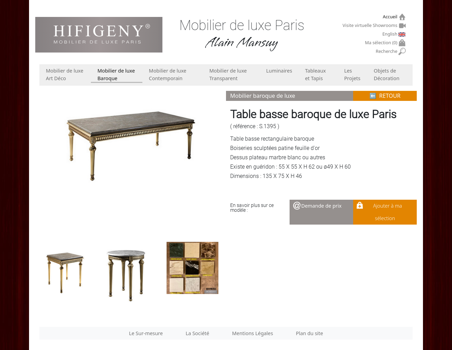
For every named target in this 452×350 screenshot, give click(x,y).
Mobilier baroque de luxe (262, 96)
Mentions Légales (252, 333)
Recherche (387, 51)
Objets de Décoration (386, 74)
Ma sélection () (382, 42)
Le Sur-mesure (146, 333)
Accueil (391, 16)
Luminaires (279, 70)
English (390, 34)
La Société (197, 333)
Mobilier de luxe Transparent (228, 74)
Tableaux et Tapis (315, 74)
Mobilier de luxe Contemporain (167, 74)
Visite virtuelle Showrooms (370, 25)
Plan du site (309, 333)
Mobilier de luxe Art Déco (64, 74)
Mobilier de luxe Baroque (116, 74)
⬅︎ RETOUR (385, 96)
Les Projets (352, 74)
